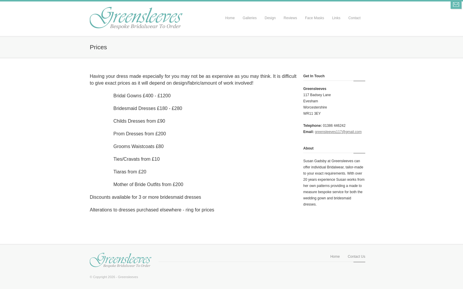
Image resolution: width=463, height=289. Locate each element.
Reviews (290, 18)
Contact (354, 18)
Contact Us (356, 256)
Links (336, 18)
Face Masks (314, 18)
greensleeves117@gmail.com (338, 132)
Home (230, 18)
